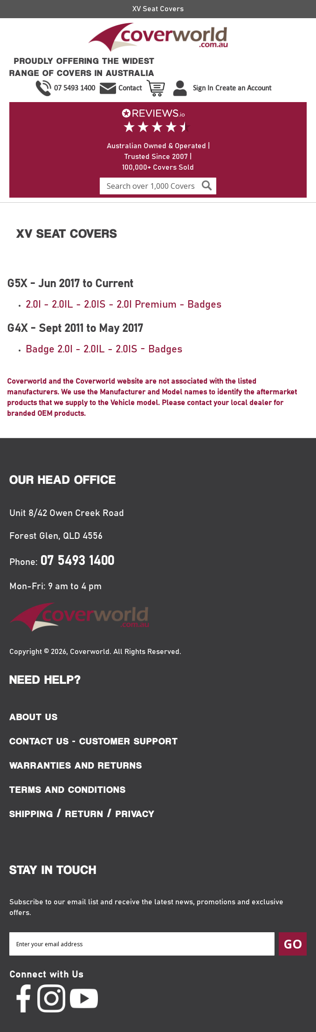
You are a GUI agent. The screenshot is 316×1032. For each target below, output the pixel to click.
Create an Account (243, 87)
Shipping (31, 813)
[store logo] (158, 39)
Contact (130, 87)
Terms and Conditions (67, 789)
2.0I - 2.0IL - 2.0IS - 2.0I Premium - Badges (123, 305)
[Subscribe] (293, 944)
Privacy (135, 813)
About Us (33, 716)
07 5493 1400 (74, 87)
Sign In (203, 87)
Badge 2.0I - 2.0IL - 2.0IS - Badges (104, 349)
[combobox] (158, 186)
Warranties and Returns (75, 765)
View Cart (156, 88)
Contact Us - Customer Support (93, 741)
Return (84, 813)
